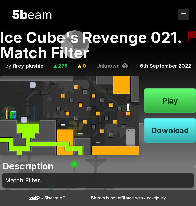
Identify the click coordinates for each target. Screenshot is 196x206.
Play (170, 100)
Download (170, 130)
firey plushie (28, 66)
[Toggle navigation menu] (183, 14)
